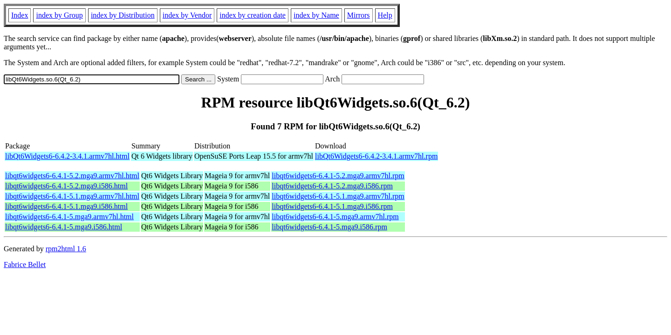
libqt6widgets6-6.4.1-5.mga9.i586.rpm (329, 227)
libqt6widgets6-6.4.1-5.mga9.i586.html (63, 227)
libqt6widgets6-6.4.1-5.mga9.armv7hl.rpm (335, 217)
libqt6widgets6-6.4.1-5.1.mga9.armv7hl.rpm (338, 196)
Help (385, 15)
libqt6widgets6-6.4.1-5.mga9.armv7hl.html (69, 217)
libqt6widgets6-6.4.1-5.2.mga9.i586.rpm (332, 186)
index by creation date (252, 15)
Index (19, 15)
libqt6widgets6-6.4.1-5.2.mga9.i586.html (66, 186)
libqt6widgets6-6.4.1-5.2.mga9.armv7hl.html (72, 176)
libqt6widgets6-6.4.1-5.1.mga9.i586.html (66, 206)
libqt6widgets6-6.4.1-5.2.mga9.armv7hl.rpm (338, 176)
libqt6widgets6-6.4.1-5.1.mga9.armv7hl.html (72, 196)
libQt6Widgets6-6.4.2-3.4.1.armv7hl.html (67, 156)
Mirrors (358, 15)
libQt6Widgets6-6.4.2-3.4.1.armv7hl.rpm (376, 156)
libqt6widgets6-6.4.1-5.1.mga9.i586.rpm (332, 206)
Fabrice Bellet (25, 264)
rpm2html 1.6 (66, 249)
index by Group (59, 15)
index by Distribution (123, 15)
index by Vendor (187, 15)
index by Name (316, 15)
